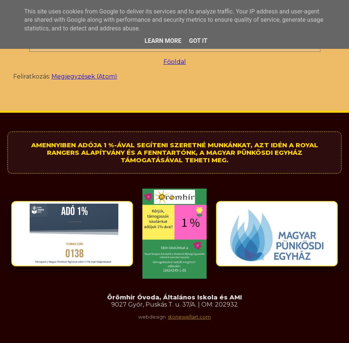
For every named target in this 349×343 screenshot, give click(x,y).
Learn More (163, 40)
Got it (198, 40)
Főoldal (174, 61)
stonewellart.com (189, 317)
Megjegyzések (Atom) (84, 76)
